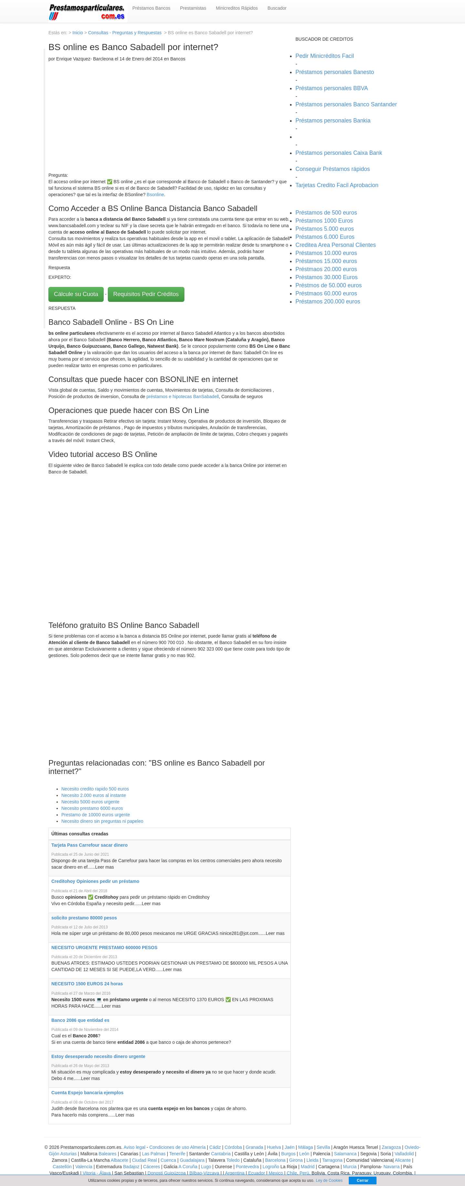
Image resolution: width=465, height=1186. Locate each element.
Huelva (274, 1147)
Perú (304, 1173)
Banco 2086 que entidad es (80, 1020)
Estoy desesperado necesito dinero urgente (98, 1056)
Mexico (276, 1173)
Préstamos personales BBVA (331, 88)
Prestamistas (193, 8)
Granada (254, 1147)
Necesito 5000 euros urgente (90, 801)
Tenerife (177, 1153)
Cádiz (215, 1147)
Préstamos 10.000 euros (326, 253)
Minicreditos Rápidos (237, 8)
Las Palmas (154, 1153)
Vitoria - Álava (97, 1173)
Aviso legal (134, 1147)
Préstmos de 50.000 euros (328, 285)
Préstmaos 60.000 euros (326, 293)
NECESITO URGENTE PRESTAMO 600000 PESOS (104, 947)
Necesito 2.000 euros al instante (93, 795)
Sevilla (323, 1147)
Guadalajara (192, 1160)
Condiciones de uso (169, 1147)
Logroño (271, 1166)
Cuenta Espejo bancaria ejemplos (87, 1092)
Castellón (62, 1166)
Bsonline (155, 194)
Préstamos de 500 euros (326, 212)
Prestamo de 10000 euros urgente (95, 814)
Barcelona (275, 1160)
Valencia (83, 1166)
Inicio (77, 32)
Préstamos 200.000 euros (327, 301)
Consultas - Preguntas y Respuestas (125, 32)
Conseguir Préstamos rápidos (332, 169)
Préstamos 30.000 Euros (326, 277)
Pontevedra (247, 1166)
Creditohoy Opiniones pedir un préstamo (95, 881)
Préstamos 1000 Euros (324, 220)
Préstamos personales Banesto (334, 72)
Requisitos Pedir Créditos (146, 294)
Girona (296, 1160)
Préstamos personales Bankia (332, 120)
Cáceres (152, 1166)
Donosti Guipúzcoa (167, 1173)
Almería (198, 1147)
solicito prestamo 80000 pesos (84, 917)
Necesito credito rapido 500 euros (95, 788)
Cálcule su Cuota (76, 294)
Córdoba (233, 1147)
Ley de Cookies (329, 1180)
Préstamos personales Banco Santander (346, 104)
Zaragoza (391, 1147)
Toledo (233, 1160)
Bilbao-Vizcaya (204, 1173)
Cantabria (221, 1153)
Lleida (313, 1160)
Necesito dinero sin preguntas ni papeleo (102, 821)
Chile (292, 1173)
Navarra (391, 1166)
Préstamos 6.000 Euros (325, 237)
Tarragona (332, 1160)
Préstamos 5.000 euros (324, 229)
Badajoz (131, 1166)
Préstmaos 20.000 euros (326, 269)
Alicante (403, 1160)
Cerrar (362, 1180)
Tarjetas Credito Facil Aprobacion (336, 185)
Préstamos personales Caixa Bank (338, 153)
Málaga (305, 1147)
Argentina (234, 1173)
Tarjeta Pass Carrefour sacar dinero (89, 845)
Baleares (108, 1153)
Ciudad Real (144, 1160)
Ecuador (256, 1173)
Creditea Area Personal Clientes (335, 245)
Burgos (288, 1153)
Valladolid (404, 1153)
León (304, 1153)
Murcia (349, 1166)
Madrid (308, 1166)
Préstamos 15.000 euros (326, 261)
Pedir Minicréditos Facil (324, 56)
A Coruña (188, 1166)
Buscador (276, 8)
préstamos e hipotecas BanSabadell (183, 396)
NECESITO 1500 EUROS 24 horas (87, 983)
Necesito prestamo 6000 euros (92, 808)
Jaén (289, 1147)
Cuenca (168, 1160)
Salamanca (345, 1153)
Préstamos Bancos (151, 8)
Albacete (119, 1160)
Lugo (206, 1166)
